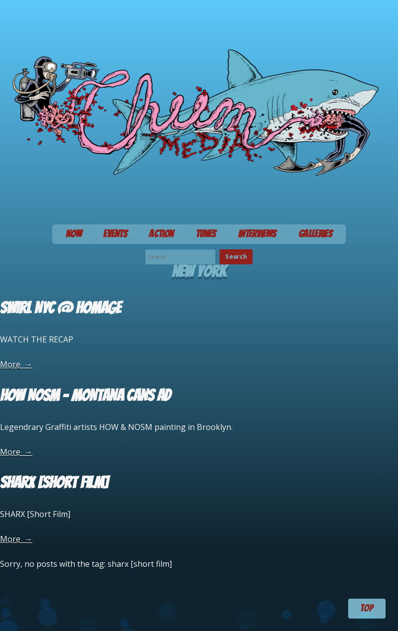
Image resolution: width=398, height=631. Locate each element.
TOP (366, 608)
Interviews (257, 233)
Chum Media (199, 109)
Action (161, 233)
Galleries (315, 233)
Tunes (206, 233)
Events (115, 233)
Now (74, 233)
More (16, 364)
